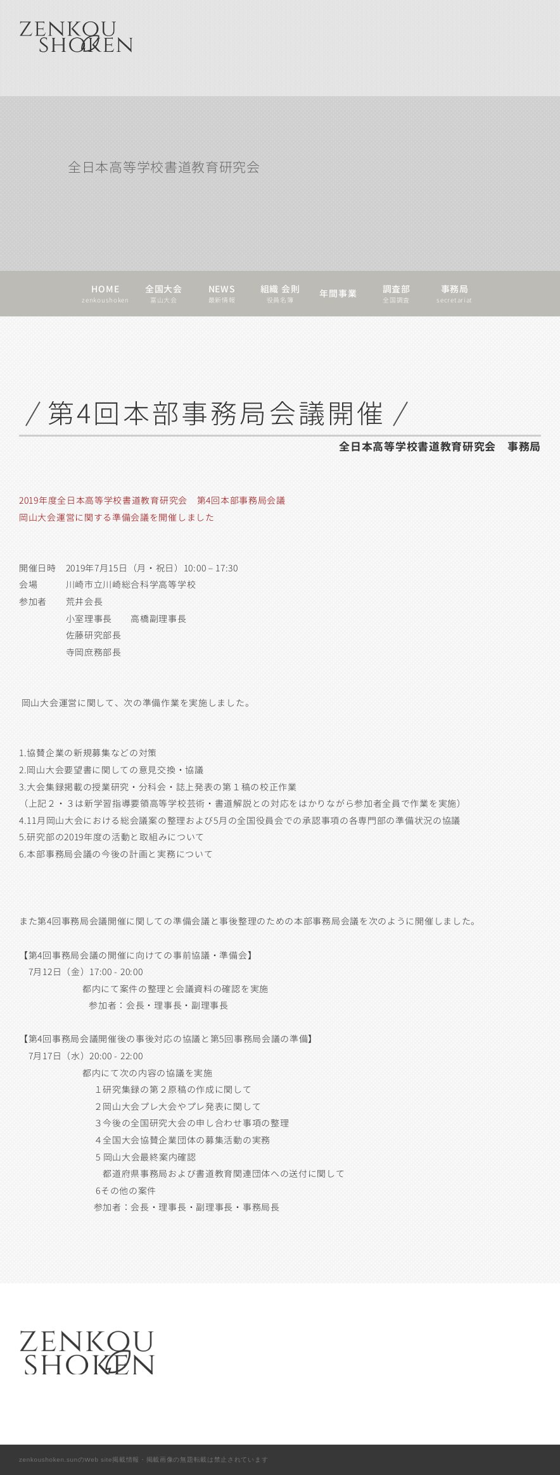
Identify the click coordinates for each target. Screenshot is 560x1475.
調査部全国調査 (396, 293)
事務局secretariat (454, 293)
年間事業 (338, 293)
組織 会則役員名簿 (280, 293)
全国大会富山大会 (163, 293)
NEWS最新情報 (222, 293)
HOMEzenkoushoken (105, 293)
